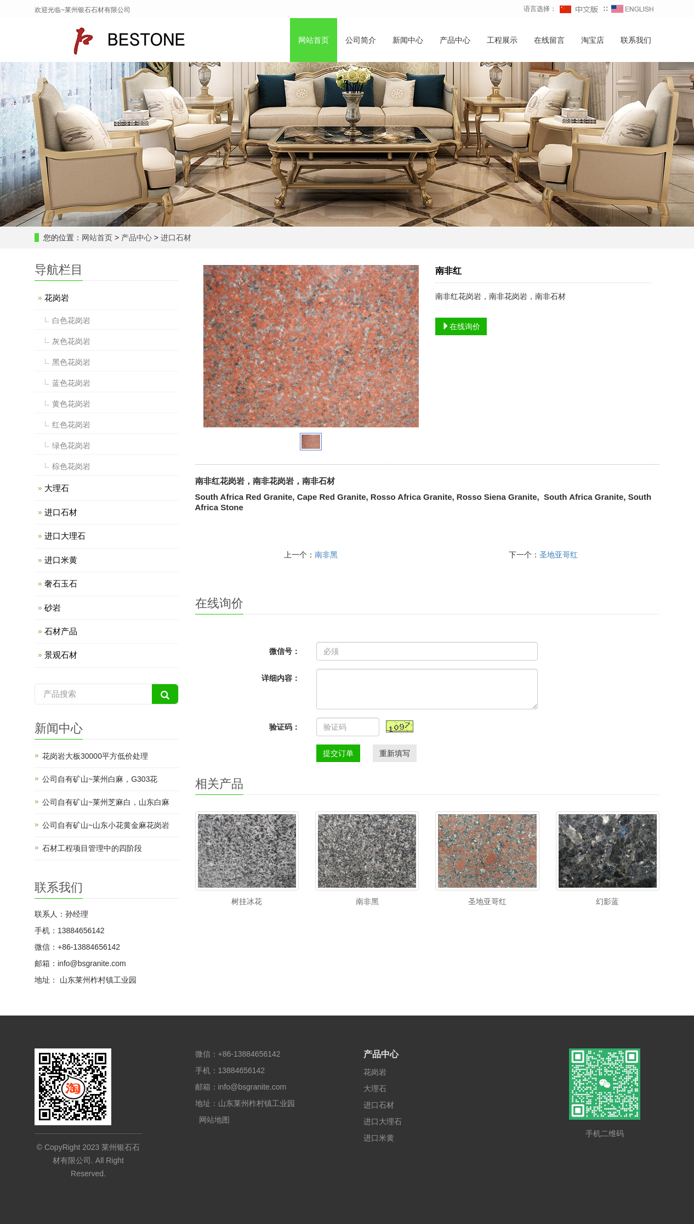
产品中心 (455, 40)
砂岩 (52, 607)
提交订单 (338, 753)
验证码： (284, 727)
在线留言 (549, 40)
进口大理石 (65, 535)
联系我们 (636, 40)
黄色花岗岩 (71, 403)
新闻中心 (407, 40)
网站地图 (214, 1119)
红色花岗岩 (71, 424)
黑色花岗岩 (71, 362)
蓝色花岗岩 (71, 383)
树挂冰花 (246, 901)
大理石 (56, 488)
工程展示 (502, 40)
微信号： (284, 651)
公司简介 (360, 40)
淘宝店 (592, 40)
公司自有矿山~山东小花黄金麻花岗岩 (105, 825)
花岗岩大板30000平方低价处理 (95, 756)
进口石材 (174, 237)
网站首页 (313, 40)
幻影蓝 (607, 901)
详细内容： (280, 678)
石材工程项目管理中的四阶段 (92, 848)
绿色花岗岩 (71, 445)
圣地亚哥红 (558, 554)
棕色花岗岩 (71, 466)
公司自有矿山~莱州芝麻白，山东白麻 (105, 802)
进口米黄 (60, 560)
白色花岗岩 (71, 320)
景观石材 (60, 654)
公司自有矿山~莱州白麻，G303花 (99, 779)
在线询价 (461, 326)
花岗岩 (56, 297)
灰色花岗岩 (71, 341)
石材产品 (60, 631)
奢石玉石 (60, 583)
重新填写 (394, 753)
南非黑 (326, 554)
